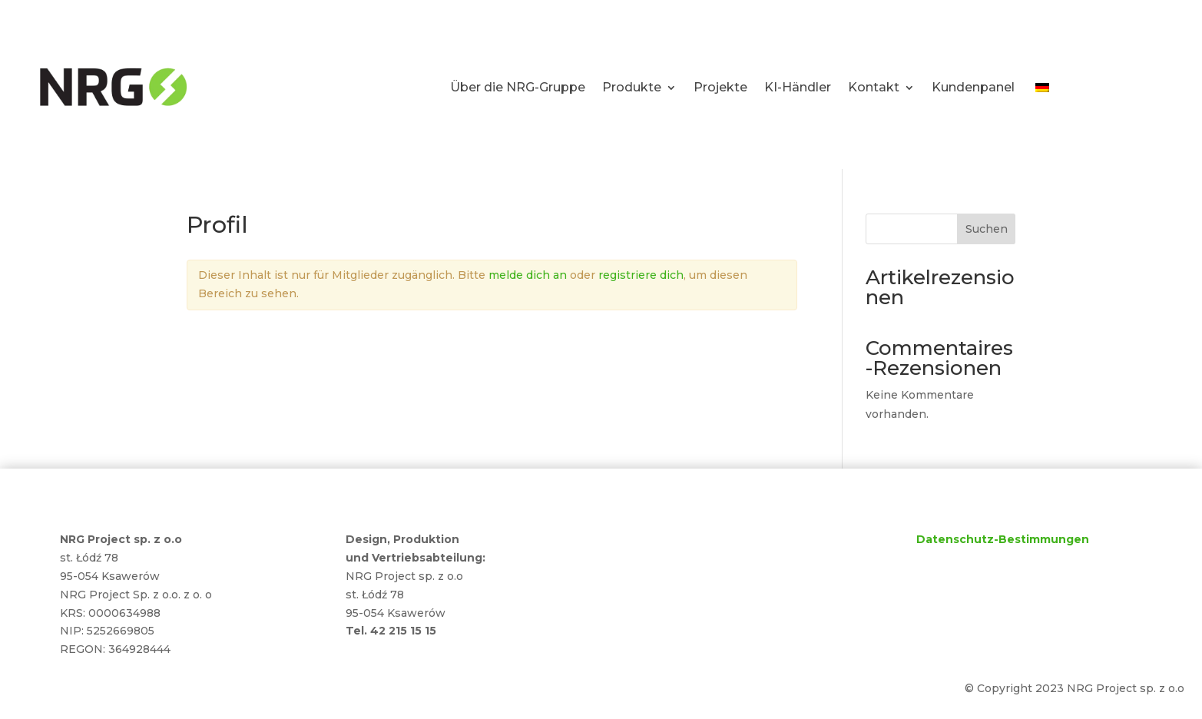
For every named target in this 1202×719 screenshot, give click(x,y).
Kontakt (873, 87)
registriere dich (641, 275)
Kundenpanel (973, 87)
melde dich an (527, 275)
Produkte (631, 87)
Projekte (720, 87)
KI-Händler (797, 87)
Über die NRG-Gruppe (517, 87)
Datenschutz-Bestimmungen (1002, 539)
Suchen (986, 229)
